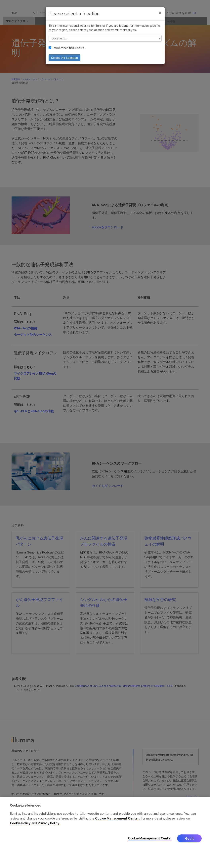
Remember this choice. (67, 53)
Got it (189, 838)
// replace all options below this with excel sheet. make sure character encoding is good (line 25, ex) (105, 43)
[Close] (160, 17)
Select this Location (64, 62)
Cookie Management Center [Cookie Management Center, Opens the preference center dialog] (150, 838)
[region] (105, 823)
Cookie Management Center (117, 818)
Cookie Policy (20, 823)
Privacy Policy (48, 823)
